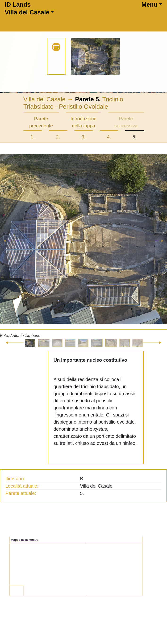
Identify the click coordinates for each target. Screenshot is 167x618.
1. (33, 136)
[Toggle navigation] (66, 19)
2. (58, 136)
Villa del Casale (27, 12)
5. (135, 136)
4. (109, 136)
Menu (149, 4)
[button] (12, 246)
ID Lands (18, 4)
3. (84, 136)
